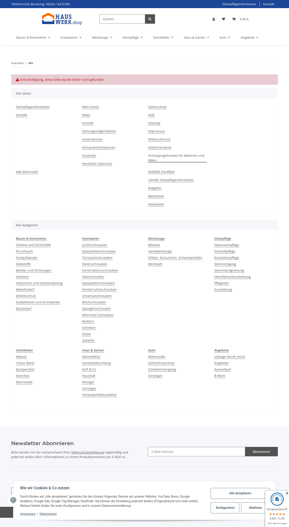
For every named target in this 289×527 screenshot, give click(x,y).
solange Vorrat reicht (229, 356)
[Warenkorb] (240, 19)
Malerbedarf (25, 289)
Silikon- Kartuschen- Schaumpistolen (175, 257)
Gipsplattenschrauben (98, 283)
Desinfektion (91, 356)
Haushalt (88, 376)
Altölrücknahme (159, 147)
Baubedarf (24, 308)
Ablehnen (255, 507)
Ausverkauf (222, 369)
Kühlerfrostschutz (161, 363)
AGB (151, 115)
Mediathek (156, 196)
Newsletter (156, 204)
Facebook (89, 155)
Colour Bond (25, 363)
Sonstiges (89, 388)
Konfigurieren (225, 507)
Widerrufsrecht (159, 139)
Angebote (221, 363)
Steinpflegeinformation (239, 4)
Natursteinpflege (226, 245)
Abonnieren (261, 452)
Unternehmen (92, 139)
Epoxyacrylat (25, 369)
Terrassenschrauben (97, 257)
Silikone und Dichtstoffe (33, 245)
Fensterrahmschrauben (99, 289)
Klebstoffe (23, 264)
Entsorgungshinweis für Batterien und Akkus (176, 157)
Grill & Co (89, 369)
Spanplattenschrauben (99, 251)
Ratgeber (155, 188)
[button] (214, 19)
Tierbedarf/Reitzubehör (99, 395)
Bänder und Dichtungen (33, 270)
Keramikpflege (224, 251)
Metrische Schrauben (98, 315)
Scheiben (89, 328)
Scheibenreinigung (162, 369)
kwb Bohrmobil (27, 172)
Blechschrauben (94, 302)
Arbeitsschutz (26, 296)
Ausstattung (223, 289)
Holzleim (22, 277)
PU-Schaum (24, 251)
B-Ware (219, 376)
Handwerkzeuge (160, 251)
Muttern (88, 321)
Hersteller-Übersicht (97, 164)
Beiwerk (154, 245)
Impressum (156, 131)
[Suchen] (122, 19)
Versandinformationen (98, 147)
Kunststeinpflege (226, 257)
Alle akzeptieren (240, 493)
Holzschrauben (93, 277)
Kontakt (268, 4)
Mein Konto (90, 107)
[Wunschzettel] (224, 19)
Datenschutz (157, 107)
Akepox (21, 356)
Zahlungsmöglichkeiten (99, 131)
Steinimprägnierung (229, 270)
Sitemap (154, 123)
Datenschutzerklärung (87, 452)
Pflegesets (221, 283)
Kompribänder (26, 257)
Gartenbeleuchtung (96, 363)
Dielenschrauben (94, 264)
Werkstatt (155, 264)
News (86, 115)
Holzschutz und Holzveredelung (39, 283)
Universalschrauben (97, 296)
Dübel (86, 334)
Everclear (23, 376)
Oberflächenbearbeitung (232, 277)
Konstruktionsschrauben (100, 270)
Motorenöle (156, 356)
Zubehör (88, 340)
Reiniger (88, 382)
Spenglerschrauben (96, 308)
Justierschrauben (94, 245)
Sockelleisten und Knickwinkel (38, 302)
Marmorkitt (24, 382)
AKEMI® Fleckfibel (161, 172)
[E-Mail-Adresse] (196, 451)
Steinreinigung (225, 264)
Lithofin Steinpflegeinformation (171, 180)
